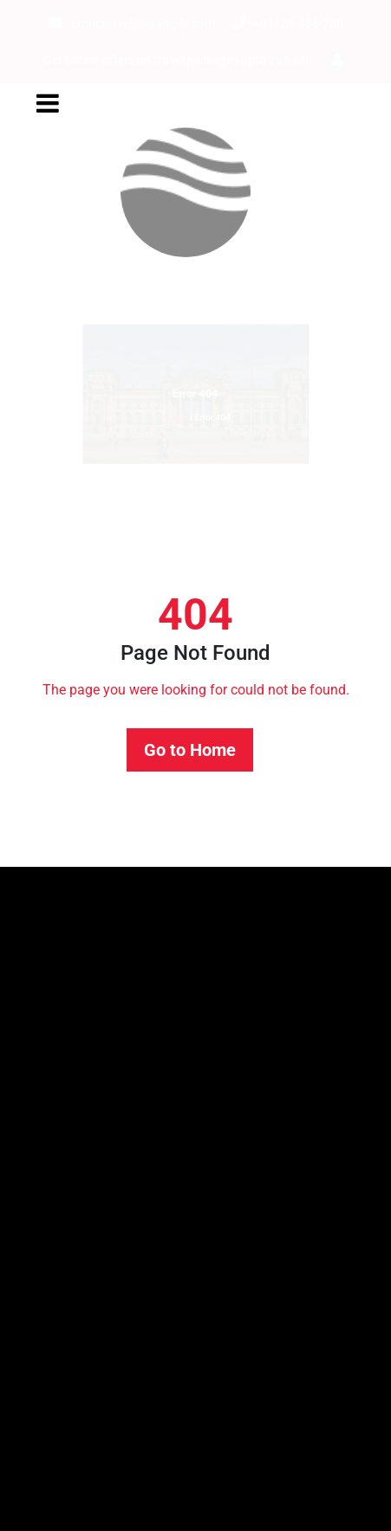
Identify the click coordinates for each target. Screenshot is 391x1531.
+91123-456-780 (287, 23)
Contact (47, 1341)
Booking (48, 1216)
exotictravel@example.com (132, 23)
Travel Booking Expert (194, 1503)
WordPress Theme (325, 1503)
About (41, 1174)
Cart (36, 1258)
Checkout (52, 1299)
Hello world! (59, 1076)
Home (156, 434)
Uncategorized (67, 1440)
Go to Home (190, 750)
